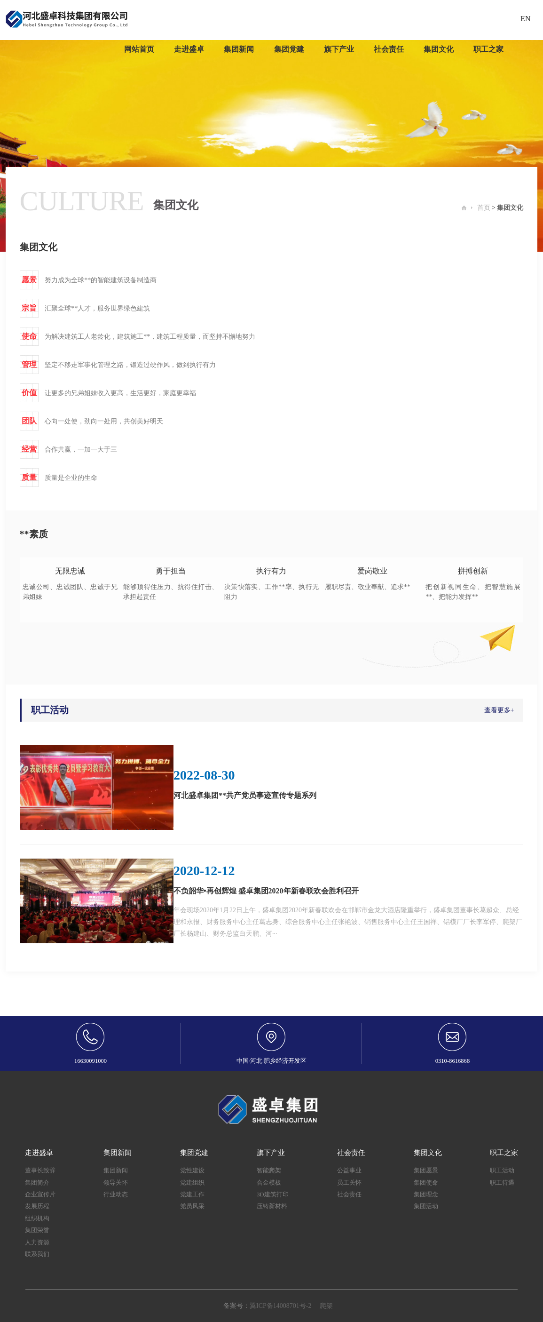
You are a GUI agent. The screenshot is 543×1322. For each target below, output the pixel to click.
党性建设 (192, 1170)
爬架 (326, 1305)
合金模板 (269, 1182)
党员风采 (192, 1206)
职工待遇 (502, 1182)
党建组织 (192, 1182)
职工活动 (502, 1170)
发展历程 (37, 1206)
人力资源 (37, 1242)
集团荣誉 (37, 1230)
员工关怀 (349, 1182)
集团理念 (426, 1194)
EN (525, 19)
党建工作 (192, 1194)
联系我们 (37, 1254)
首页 (483, 207)
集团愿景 (426, 1170)
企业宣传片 (40, 1194)
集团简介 (37, 1182)
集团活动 (426, 1206)
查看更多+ (499, 710)
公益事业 (349, 1170)
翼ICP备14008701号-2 (280, 1305)
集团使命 (426, 1182)
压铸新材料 (272, 1206)
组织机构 (37, 1218)
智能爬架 (269, 1170)
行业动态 (115, 1194)
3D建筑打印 (272, 1194)
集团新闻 (115, 1170)
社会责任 (349, 1194)
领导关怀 (115, 1182)
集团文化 (510, 207)
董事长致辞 (40, 1170)
